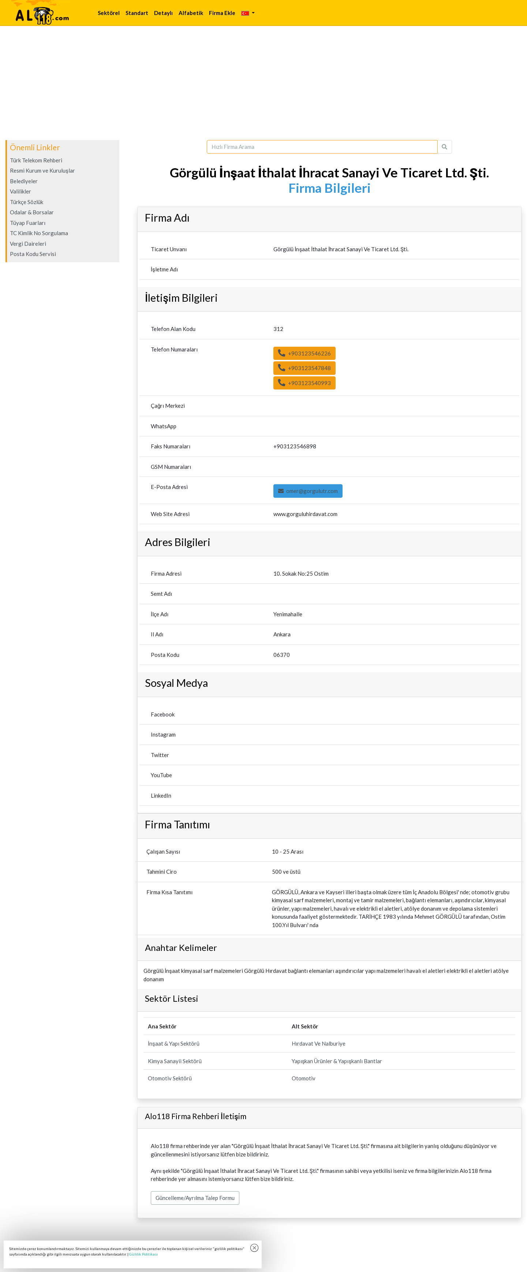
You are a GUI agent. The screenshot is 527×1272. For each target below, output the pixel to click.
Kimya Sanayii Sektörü (175, 1061)
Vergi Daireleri (28, 243)
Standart (137, 13)
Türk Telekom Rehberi (36, 160)
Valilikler (20, 191)
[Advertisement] (263, 83)
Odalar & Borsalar (32, 212)
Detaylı (163, 13)
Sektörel (109, 13)
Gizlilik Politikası (143, 1254)
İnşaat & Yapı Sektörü (173, 1043)
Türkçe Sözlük (26, 202)
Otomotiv (303, 1078)
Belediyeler (24, 181)
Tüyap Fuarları (27, 222)
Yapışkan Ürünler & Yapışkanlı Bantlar (337, 1061)
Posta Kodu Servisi (33, 254)
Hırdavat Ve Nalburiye (318, 1043)
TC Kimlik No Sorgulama (39, 233)
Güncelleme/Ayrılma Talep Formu (195, 1197)
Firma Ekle (222, 13)
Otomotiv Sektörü (170, 1078)
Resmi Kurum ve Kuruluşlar (42, 170)
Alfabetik (191, 13)
